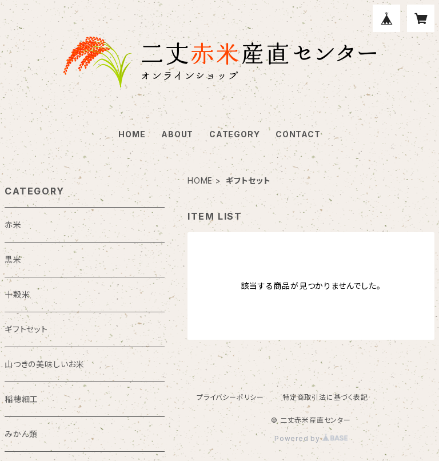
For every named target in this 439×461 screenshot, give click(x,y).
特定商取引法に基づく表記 (325, 397)
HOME (131, 134)
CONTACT (298, 134)
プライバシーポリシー (230, 397)
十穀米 (17, 294)
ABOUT (177, 134)
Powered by (311, 438)
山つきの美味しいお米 (45, 364)
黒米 (13, 259)
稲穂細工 (21, 399)
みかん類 (21, 434)
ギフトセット (26, 329)
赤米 (13, 224)
